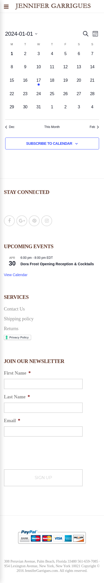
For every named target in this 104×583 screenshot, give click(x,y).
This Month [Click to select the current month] (52, 127)
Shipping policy (19, 318)
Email (12, 420)
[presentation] (43, 451)
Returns (11, 328)
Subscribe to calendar (49, 143)
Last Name (17, 396)
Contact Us (14, 309)
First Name (17, 373)
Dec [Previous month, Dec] (10, 127)
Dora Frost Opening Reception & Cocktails (57, 264)
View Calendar (15, 275)
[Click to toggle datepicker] (21, 33)
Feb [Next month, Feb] (94, 127)
